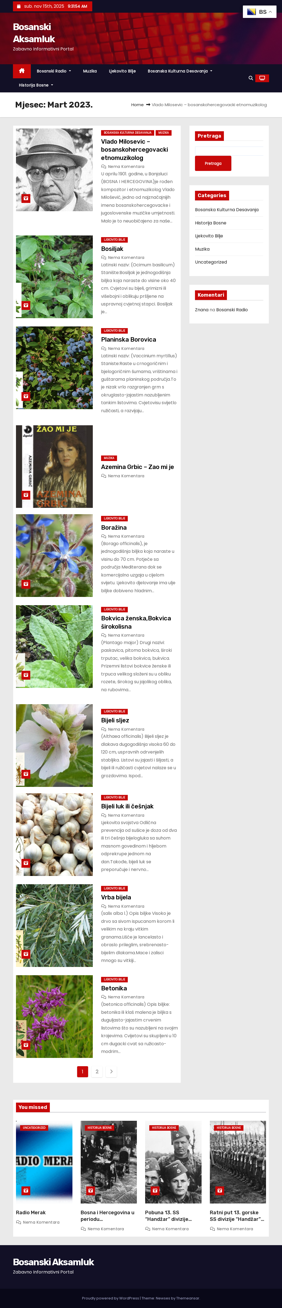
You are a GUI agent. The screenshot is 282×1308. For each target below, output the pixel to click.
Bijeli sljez (115, 720)
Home (137, 105)
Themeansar (187, 1298)
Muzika (90, 71)
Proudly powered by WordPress (111, 1298)
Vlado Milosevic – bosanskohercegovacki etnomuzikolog (134, 150)
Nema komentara (126, 166)
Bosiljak (112, 249)
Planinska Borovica (128, 339)
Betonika (114, 988)
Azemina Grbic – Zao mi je (137, 467)
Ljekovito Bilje (122, 71)
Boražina (114, 527)
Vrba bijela (116, 897)
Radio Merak (31, 1213)
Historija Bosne (36, 85)
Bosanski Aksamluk (53, 1262)
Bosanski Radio (54, 71)
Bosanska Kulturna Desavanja (180, 71)
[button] (251, 78)
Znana (201, 310)
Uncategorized (211, 262)
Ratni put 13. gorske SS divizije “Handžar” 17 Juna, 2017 (235, 1219)
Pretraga (209, 136)
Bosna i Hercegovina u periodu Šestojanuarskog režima (107, 1222)
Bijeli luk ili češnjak (127, 806)
